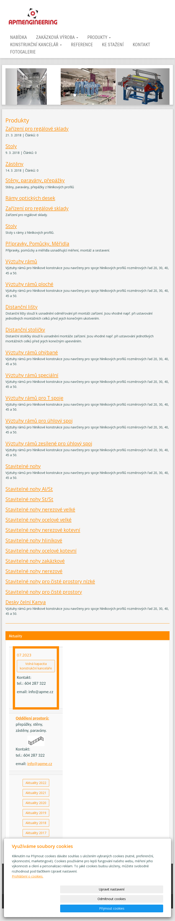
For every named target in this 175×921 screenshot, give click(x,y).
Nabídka (18, 37)
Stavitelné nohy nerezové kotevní (42, 530)
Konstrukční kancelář (36, 44)
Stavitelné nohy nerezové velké (40, 509)
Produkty (99, 37)
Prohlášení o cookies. (27, 895)
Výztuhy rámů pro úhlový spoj (39, 420)
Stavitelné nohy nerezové (33, 571)
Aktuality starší (36, 843)
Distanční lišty (21, 307)
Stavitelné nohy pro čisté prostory (43, 592)
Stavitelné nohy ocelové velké (38, 519)
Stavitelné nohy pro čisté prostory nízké (50, 581)
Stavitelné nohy (23, 466)
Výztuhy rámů (21, 261)
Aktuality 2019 (36, 813)
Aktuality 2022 (36, 783)
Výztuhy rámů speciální (31, 375)
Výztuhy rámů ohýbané (31, 352)
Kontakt (141, 44)
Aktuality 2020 (36, 803)
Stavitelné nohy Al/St (29, 489)
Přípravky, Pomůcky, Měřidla (37, 243)
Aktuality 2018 (36, 823)
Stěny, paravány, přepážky (35, 180)
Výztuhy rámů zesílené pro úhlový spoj (48, 443)
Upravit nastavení (70, 908)
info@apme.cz (39, 763)
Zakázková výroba (57, 37)
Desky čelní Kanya (25, 602)
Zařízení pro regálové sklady (37, 128)
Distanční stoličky (25, 329)
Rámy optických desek (30, 198)
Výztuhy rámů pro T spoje (34, 398)
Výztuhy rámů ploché (29, 284)
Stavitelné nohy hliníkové (33, 540)
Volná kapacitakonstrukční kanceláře (36, 665)
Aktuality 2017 (36, 833)
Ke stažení (113, 44)
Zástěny (14, 164)
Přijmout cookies (145, 908)
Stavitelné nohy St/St (29, 499)
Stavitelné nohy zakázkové (35, 561)
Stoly (11, 146)
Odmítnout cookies (108, 908)
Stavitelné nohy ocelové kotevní (41, 550)
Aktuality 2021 (36, 793)
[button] (17, 86)
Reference (82, 44)
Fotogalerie (23, 52)
